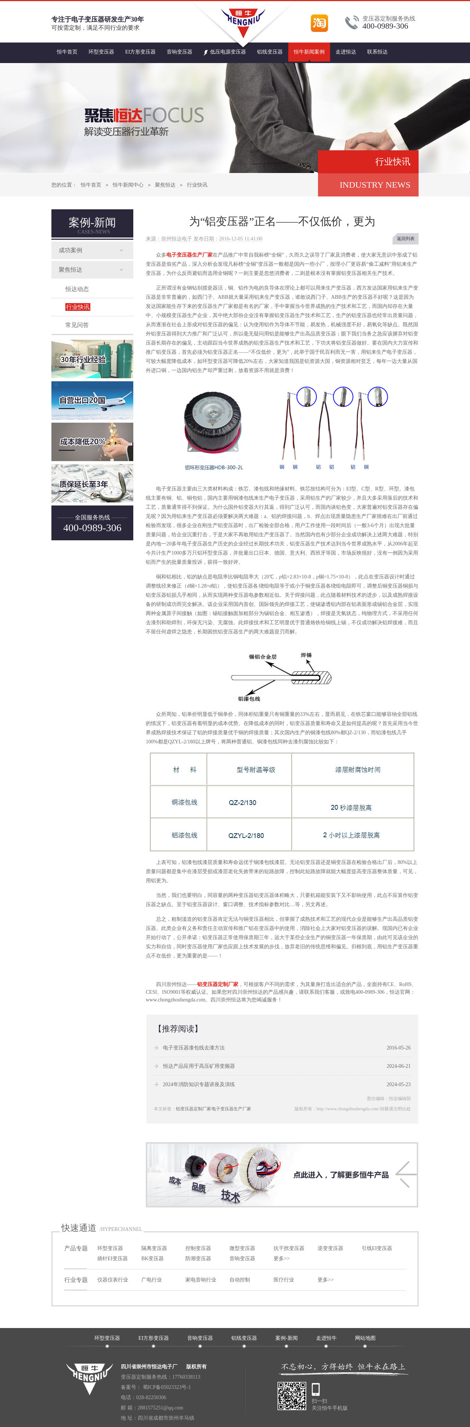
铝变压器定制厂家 (217, 984)
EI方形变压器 (140, 52)
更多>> (282, 1258)
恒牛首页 (67, 52)
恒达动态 (77, 289)
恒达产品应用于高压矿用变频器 (199, 1066)
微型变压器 (242, 1248)
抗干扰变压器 (289, 1248)
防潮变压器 (198, 1258)
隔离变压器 (154, 1248)
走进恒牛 (326, 1338)
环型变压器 (101, 52)
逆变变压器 (330, 1248)
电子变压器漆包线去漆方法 (194, 1048)
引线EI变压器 (377, 1248)
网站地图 (365, 1338)
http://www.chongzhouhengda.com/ (348, 1108)
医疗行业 (284, 1280)
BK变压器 (152, 1258)
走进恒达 (346, 52)
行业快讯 (197, 185)
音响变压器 (179, 52)
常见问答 (77, 325)
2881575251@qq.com (161, 1408)
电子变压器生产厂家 (189, 255)
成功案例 (70, 250)
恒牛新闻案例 (309, 52)
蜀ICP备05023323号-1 (166, 1387)
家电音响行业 (200, 1280)
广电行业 (151, 1280)
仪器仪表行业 (112, 1280)
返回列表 (406, 238)
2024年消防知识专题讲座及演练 (199, 1084)
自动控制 (239, 1280)
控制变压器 (198, 1248)
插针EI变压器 (112, 1258)
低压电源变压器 (224, 49)
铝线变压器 (270, 52)
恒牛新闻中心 (128, 185)
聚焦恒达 (165, 185)
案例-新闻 (92, 225)
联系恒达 (377, 52)
